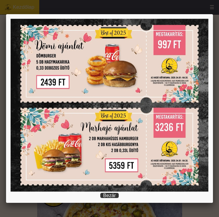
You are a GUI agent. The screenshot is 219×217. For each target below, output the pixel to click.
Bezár (109, 195)
